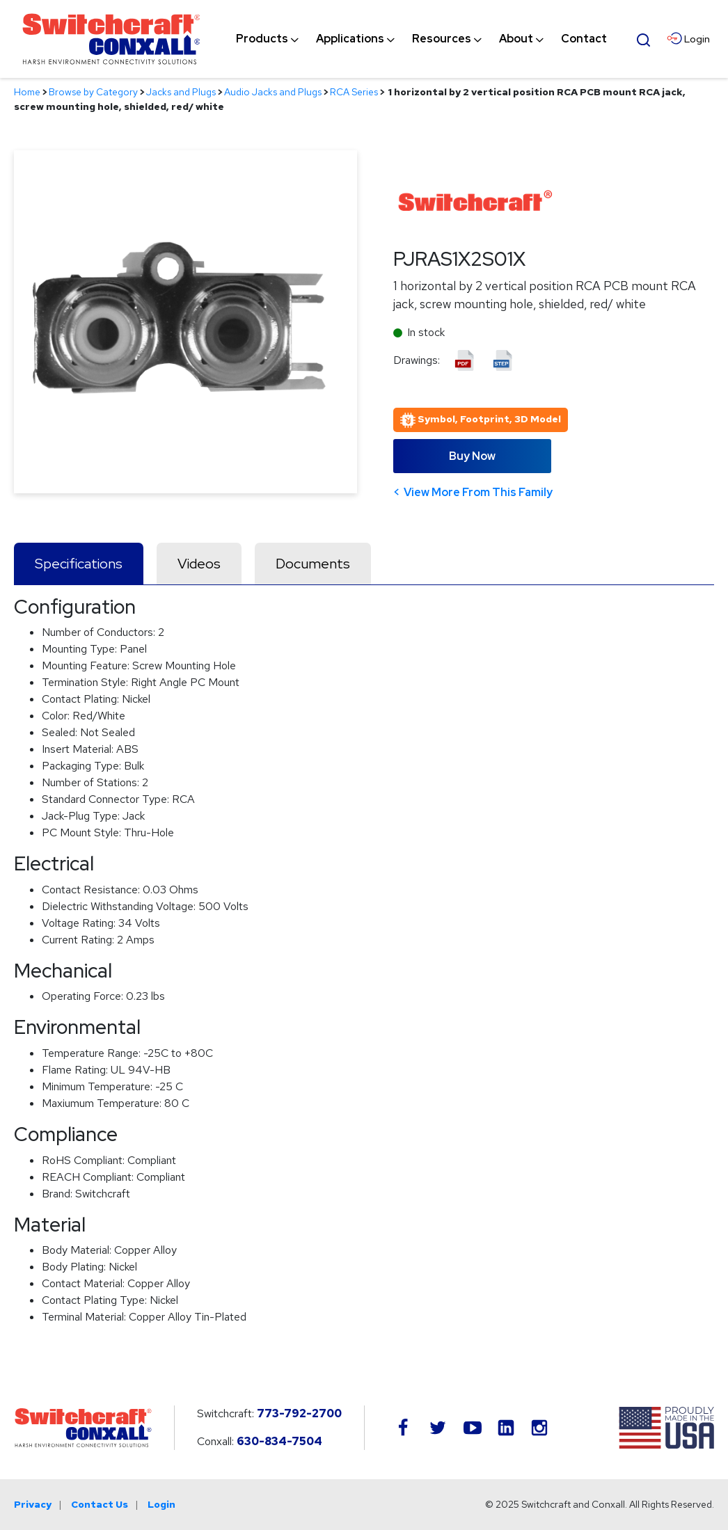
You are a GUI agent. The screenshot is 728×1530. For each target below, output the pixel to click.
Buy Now (472, 456)
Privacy (33, 1504)
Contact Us (99, 1504)
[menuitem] (262, 39)
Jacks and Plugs (181, 92)
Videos (199, 564)
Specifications (78, 564)
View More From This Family (478, 492)
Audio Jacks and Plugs (273, 92)
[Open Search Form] (643, 38)
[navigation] (421, 39)
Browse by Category (93, 92)
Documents (313, 564)
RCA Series (354, 92)
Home (27, 92)
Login (161, 1504)
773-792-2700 (299, 1413)
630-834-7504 (279, 1441)
